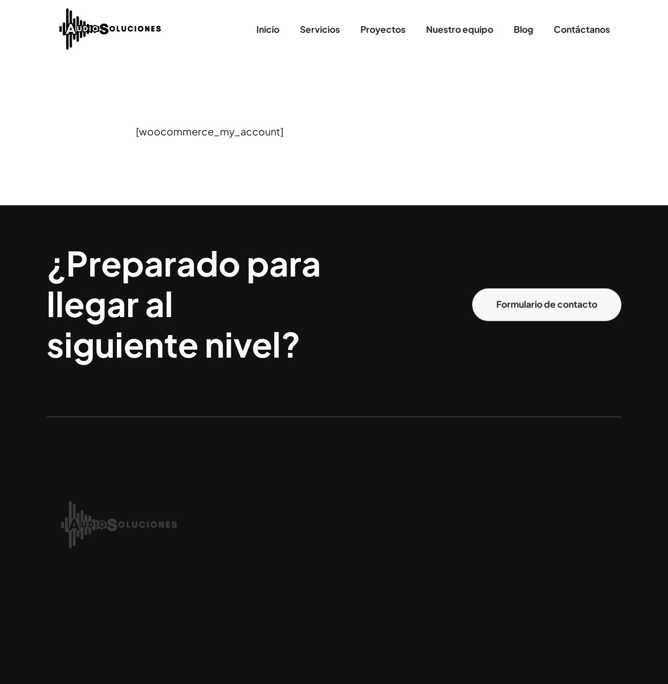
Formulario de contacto (546, 304)
